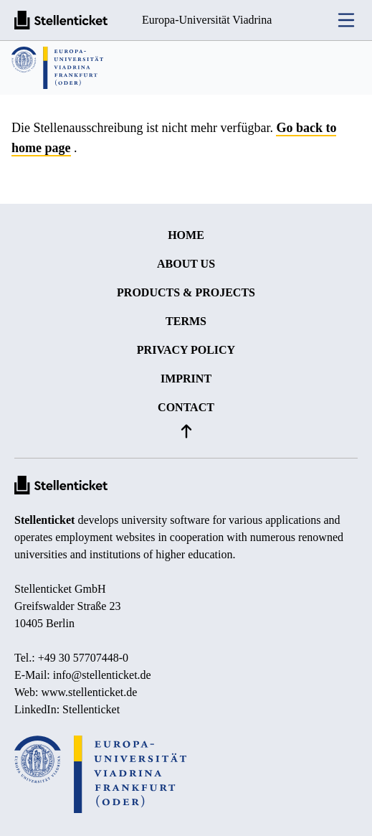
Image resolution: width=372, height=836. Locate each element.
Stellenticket (44, 520)
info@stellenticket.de (102, 675)
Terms (186, 321)
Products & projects (186, 292)
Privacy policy (186, 350)
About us (186, 264)
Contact (186, 407)
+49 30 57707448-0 (83, 658)
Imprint (186, 378)
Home (186, 235)
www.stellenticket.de (89, 692)
